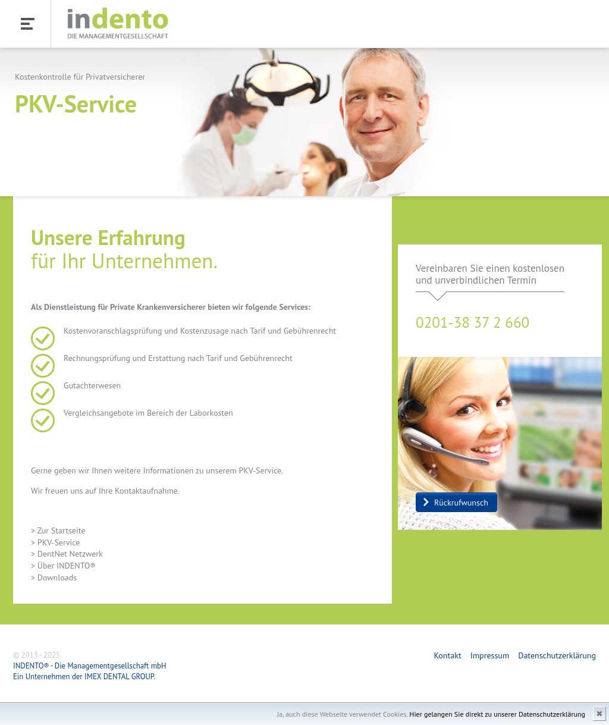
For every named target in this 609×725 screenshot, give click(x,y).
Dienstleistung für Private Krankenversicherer (125, 307)
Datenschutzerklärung (557, 655)
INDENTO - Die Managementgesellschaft (117, 24)
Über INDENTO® (66, 565)
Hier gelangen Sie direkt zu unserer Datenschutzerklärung (497, 714)
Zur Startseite (61, 530)
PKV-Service (58, 542)
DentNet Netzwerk (70, 553)
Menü (24, 23)
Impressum (490, 655)
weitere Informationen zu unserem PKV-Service (197, 470)
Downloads (57, 577)
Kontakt (447, 655)
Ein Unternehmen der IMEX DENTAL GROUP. (84, 676)
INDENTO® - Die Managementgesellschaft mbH (90, 666)
